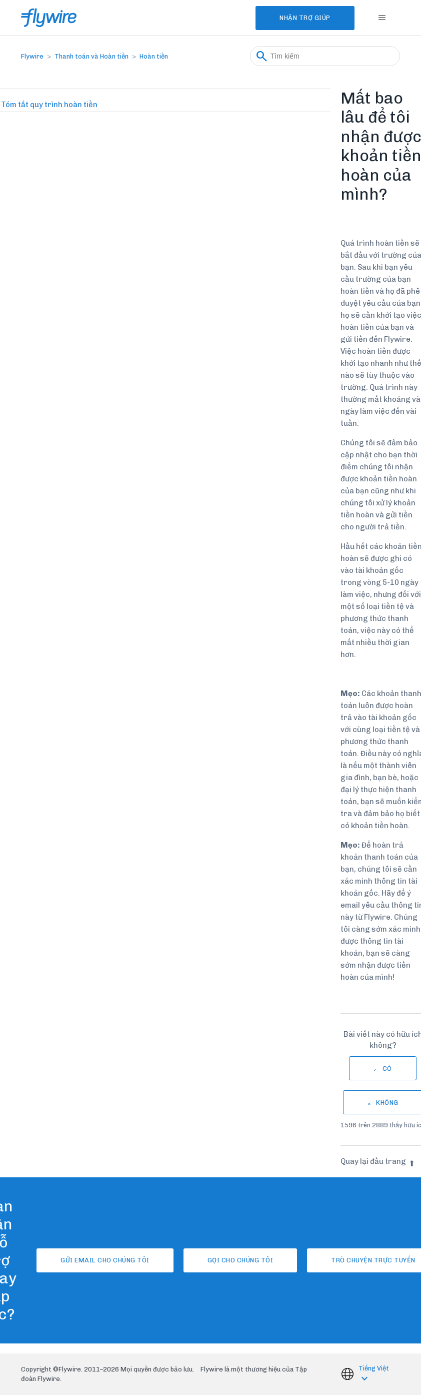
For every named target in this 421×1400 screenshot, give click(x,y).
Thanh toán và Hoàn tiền (91, 56)
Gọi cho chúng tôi (241, 1260)
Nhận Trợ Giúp (305, 18)
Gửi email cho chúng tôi (105, 1260)
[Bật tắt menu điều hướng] (382, 18)
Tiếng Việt (373, 1368)
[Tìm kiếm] (325, 56)
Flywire (32, 56)
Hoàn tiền (154, 56)
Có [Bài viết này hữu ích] (387, 1068)
